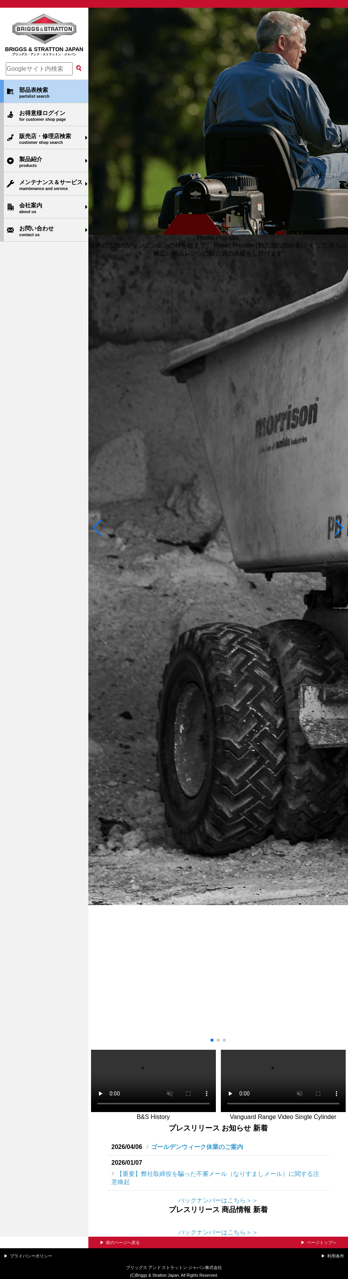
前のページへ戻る (123, 1242)
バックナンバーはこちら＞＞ (218, 1200)
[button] (97, 527)
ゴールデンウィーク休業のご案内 (197, 1147)
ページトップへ (321, 1242)
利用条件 (335, 1256)
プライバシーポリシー (31, 1256)
